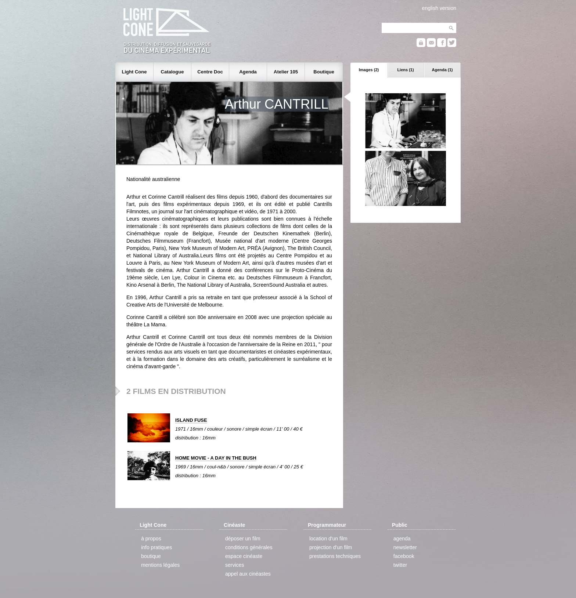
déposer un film (242, 538)
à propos (151, 538)
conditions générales (248, 547)
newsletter (405, 547)
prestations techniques (335, 556)
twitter (400, 565)
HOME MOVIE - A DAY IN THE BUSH (215, 458)
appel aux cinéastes (248, 574)
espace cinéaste (243, 556)
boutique (151, 556)
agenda (402, 538)
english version (439, 8)
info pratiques (156, 547)
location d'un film (328, 538)
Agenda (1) (442, 70)
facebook (403, 556)
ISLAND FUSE (191, 420)
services (234, 565)
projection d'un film (330, 547)
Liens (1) (405, 70)
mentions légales (160, 565)
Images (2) (369, 70)
